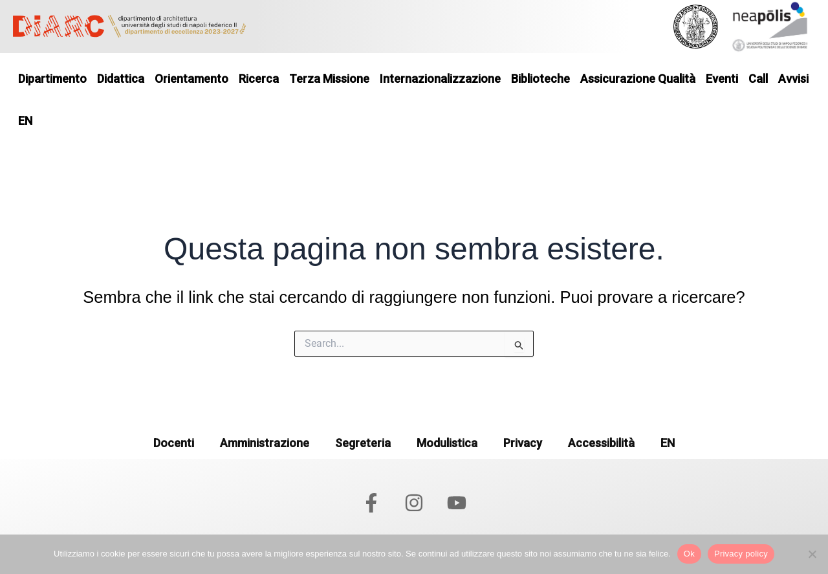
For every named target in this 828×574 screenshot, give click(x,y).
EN (667, 443)
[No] (811, 553)
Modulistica (447, 443)
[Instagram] (414, 503)
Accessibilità (601, 443)
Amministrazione (264, 443)
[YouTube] (456, 503)
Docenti (173, 443)
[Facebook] (371, 503)
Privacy (522, 443)
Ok (689, 553)
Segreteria (363, 443)
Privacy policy (741, 553)
